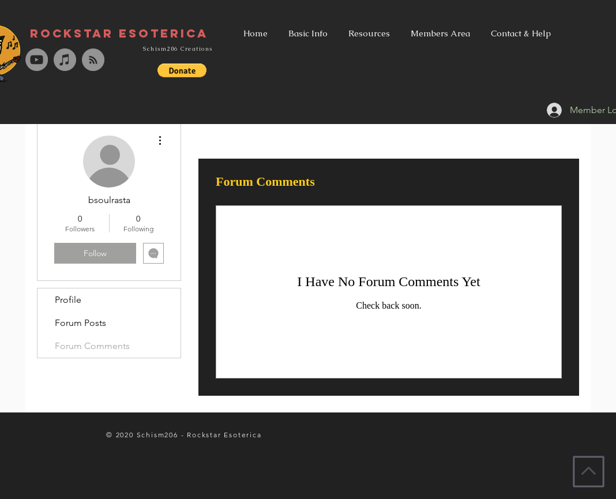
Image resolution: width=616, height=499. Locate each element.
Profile (68, 299)
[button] (181, 70)
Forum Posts (80, 322)
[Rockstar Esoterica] (119, 33)
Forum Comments (92, 345)
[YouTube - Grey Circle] (36, 59)
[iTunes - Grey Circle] (65, 59)
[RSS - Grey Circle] (93, 59)
